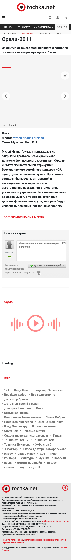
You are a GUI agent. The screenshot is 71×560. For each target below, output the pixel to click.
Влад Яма (21, 390)
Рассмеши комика (45, 426)
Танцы (57, 435)
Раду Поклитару (15, 426)
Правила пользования (12, 540)
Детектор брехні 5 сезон (21, 404)
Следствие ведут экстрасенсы (26, 435)
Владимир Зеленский (48, 390)
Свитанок (11, 431)
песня (8, 462)
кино (53, 453)
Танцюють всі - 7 (16, 440)
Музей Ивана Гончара (28, 138)
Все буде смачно (43, 394)
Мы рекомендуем (43, 26)
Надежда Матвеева (18, 422)
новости (60, 458)
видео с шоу (26, 453)
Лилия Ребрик (55, 417)
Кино (59, 33)
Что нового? (23, 26)
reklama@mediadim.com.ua (55, 521)
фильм (9, 467)
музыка (44, 458)
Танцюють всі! (43, 440)
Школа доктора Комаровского (44, 449)
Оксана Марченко (50, 422)
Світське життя (34, 431)
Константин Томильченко (22, 417)
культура (27, 458)
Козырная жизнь (16, 413)
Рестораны (45, 33)
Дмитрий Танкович (17, 408)
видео (8, 453)
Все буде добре (15, 394)
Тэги (7, 378)
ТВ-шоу (8, 26)
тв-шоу (52, 462)
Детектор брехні (16, 399)
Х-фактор (11, 449)
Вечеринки (10, 33)
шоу (21, 467)
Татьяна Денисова (17, 444)
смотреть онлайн (29, 462)
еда (42, 453)
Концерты (27, 33)
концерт (10, 458)
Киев (39, 408)
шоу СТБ (35, 467)
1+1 (6, 390)
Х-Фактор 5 (43, 444)
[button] (58, 18)
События (62, 26)
